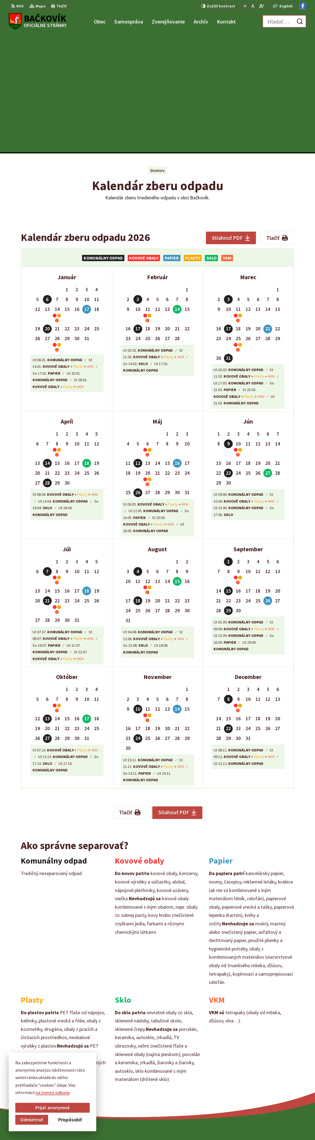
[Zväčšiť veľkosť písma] (261, 6)
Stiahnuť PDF (231, 119)
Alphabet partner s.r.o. (155, 1125)
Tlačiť (277, 119)
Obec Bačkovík (226, 1125)
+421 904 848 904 (271, 1081)
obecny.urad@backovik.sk (281, 1088)
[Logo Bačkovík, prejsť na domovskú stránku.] (38, 21)
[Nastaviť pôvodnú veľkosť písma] (253, 6)
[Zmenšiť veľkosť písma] (245, 6)
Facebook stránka (273, 1095)
